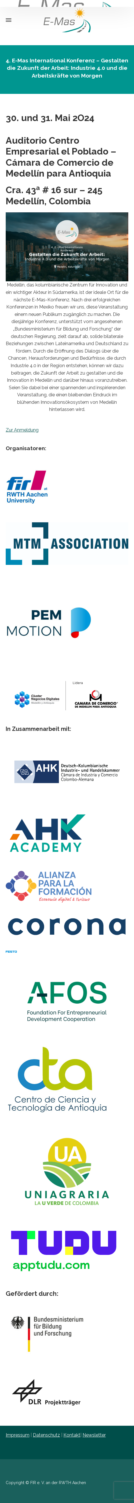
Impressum (17, 1435)
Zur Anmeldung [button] (22, 430)
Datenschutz (46, 1435)
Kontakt (71, 1435)
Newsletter (94, 1435)
